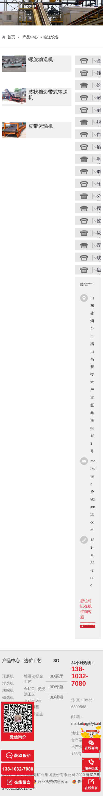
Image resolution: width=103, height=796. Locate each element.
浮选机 (8, 683)
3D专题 (56, 686)
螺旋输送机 (40, 59)
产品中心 (30, 37)
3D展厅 (56, 676)
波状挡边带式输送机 (48, 94)
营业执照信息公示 (50, 781)
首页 (11, 37)
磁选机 (8, 697)
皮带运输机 (40, 126)
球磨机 (8, 676)
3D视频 (56, 697)
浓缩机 (8, 690)
